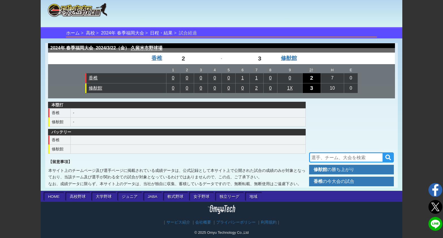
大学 (104, 196)
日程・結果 (161, 33)
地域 (253, 196)
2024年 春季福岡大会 (122, 33)
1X (290, 88)
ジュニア (130, 196)
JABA (152, 196)
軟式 (175, 196)
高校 (90, 33)
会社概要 (203, 222)
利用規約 (269, 222)
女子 (201, 196)
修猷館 (289, 58)
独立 (229, 196)
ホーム (73, 33)
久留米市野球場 (146, 48)
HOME (54, 196)
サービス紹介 (178, 222)
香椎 (156, 58)
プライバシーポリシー (236, 222)
